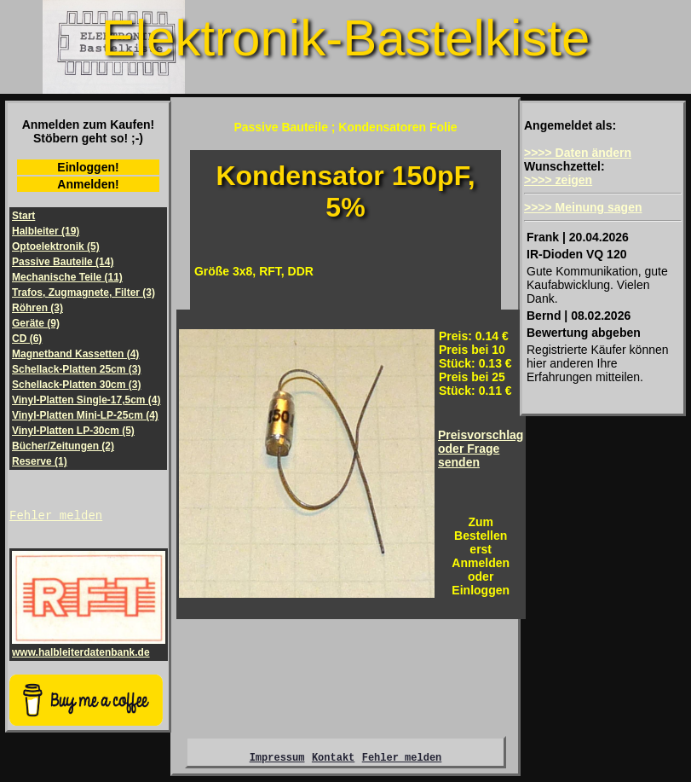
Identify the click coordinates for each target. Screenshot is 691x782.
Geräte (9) (36, 323)
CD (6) (27, 339)
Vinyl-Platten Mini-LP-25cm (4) (85, 415)
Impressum (277, 762)
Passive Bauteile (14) (62, 262)
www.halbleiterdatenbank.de (88, 649)
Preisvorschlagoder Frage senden (480, 448)
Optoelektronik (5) (56, 246)
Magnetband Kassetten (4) (75, 354)
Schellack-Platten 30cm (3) (76, 385)
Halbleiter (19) (45, 231)
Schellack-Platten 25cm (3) (76, 369)
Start (23, 216)
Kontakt (333, 762)
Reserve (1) (39, 461)
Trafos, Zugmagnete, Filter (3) (83, 292)
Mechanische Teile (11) (67, 277)
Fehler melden (55, 517)
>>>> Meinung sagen (583, 207)
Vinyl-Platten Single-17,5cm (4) (86, 400)
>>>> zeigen (558, 180)
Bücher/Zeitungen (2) (63, 446)
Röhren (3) (37, 308)
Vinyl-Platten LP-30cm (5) (73, 431)
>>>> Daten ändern (577, 152)
